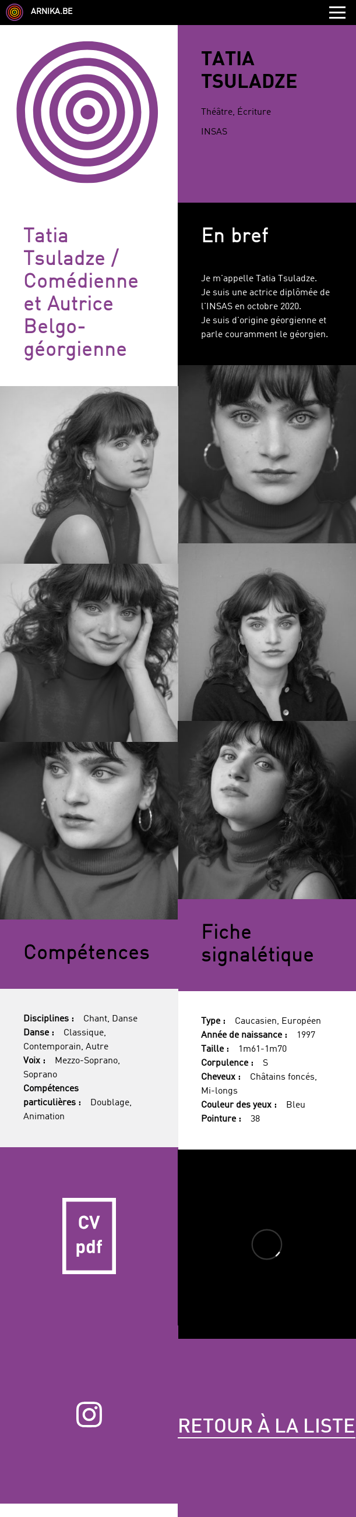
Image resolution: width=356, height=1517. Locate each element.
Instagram (89, 1414)
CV (89, 1236)
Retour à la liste (266, 1427)
